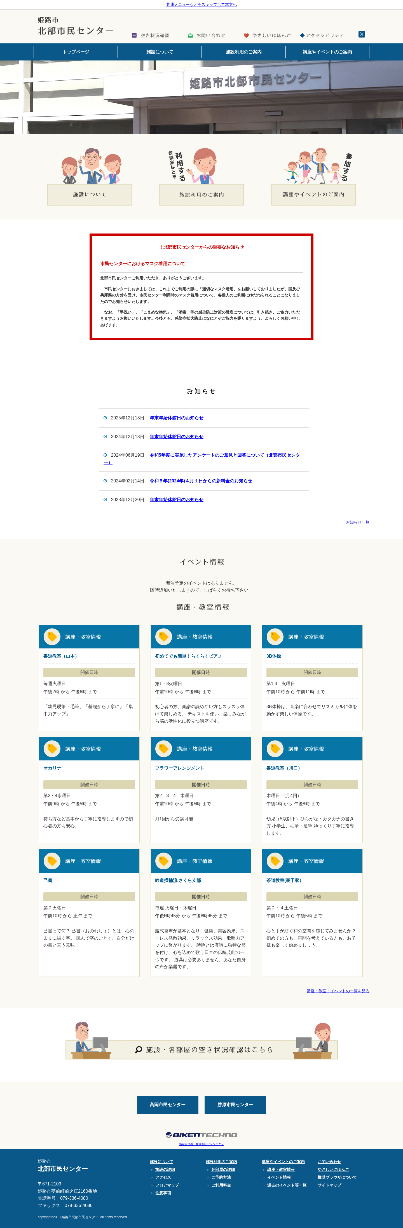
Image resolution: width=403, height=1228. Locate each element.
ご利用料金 (221, 1185)
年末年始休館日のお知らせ (176, 417)
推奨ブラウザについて (337, 1177)
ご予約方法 (221, 1177)
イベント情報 (279, 1177)
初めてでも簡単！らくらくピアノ (201, 678)
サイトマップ (329, 1185)
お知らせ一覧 (357, 522)
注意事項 (163, 1193)
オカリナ (89, 790)
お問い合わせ (329, 1161)
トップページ (75, 52)
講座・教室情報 (281, 1169)
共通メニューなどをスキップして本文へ (201, 4)
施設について (159, 52)
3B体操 (312, 678)
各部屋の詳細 (223, 1169)
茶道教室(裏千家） (312, 913)
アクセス (163, 1177)
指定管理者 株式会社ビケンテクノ (201, 1144)
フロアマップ (167, 1185)
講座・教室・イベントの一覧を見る (338, 991)
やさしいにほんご (333, 1169)
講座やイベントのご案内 (327, 52)
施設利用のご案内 (244, 52)
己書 (89, 913)
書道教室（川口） (312, 790)
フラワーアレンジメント (201, 790)
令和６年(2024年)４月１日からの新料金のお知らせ (201, 480)
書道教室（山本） (89, 678)
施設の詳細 (165, 1169)
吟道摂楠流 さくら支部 (201, 913)
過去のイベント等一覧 (286, 1185)
